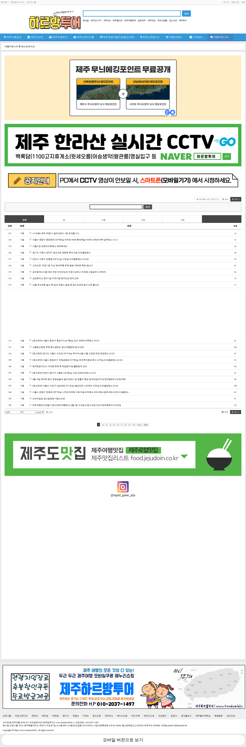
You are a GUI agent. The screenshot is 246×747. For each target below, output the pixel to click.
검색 (49, 412)
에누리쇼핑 (122, 716)
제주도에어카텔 (83, 37)
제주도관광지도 (150, 37)
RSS (225, 199)
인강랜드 (162, 716)
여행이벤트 (174, 37)
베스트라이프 (28, 46)
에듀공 (45, 716)
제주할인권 (117, 20)
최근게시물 (31, 2)
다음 (139, 425)
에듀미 (35, 716)
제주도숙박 (35, 37)
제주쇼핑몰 (162, 20)
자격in (85, 716)
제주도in (106, 20)
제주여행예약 (130, 20)
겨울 (182, 220)
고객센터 (197, 37)
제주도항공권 (12, 37)
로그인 (226, 2)
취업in (76, 716)
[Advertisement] (110, 313)
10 (134, 425)
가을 (143, 220)
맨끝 (146, 425)
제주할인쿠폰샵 (203, 716)
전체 (24, 220)
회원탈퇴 (218, 716)
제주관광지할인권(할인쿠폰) (117, 37)
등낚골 (86, 20)
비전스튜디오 (21, 716)
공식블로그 (186, 716)
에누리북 (135, 716)
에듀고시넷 (149, 716)
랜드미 (66, 716)
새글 (243, 2)
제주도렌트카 (58, 37)
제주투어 (183, 20)
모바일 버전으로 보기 (123, 740)
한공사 (174, 716)
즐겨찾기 (5, 2)
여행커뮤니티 (220, 37)
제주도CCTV (96, 20)
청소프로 (173, 20)
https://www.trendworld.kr (25, 730)
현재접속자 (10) (17, 2)
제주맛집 (151, 20)
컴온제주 (142, 20)
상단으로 (231, 716)
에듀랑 (55, 716)
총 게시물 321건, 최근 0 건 (207, 199)
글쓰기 (236, 199)
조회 (235, 226)
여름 (103, 220)
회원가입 (235, 2)
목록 (225, 412)
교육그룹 (7, 716)
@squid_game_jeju (123, 495)
